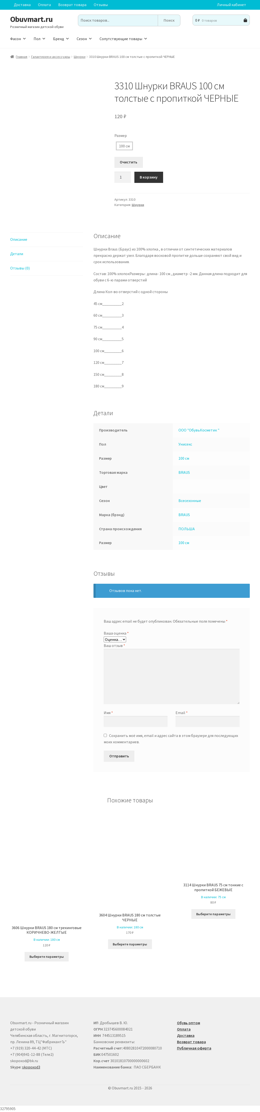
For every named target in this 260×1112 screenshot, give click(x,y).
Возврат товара (72, 4)
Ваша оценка (116, 633)
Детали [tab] (16, 253)
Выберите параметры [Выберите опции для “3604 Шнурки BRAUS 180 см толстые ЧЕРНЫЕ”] (130, 944)
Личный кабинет (231, 4)
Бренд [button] (61, 38)
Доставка (22, 4)
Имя (108, 712)
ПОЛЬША (186, 528)
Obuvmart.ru (31, 19)
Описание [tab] (18, 239)
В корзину (149, 177)
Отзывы (101, 4)
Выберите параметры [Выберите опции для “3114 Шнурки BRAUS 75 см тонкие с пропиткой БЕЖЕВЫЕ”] (213, 914)
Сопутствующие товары (124, 38)
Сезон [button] (84, 38)
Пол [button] (40, 38)
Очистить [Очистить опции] (128, 162)
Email (182, 712)
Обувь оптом (188, 1022)
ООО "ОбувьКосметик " (198, 430)
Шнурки (79, 56)
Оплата (44, 4)
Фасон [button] (18, 38)
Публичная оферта (194, 1048)
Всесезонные (189, 500)
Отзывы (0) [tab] (20, 268)
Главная (21, 56)
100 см (124, 145)
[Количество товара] (122, 177)
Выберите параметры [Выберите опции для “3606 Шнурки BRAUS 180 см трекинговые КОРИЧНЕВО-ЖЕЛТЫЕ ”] (46, 956)
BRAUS (184, 472)
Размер (120, 135)
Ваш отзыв (114, 645)
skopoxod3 (31, 1067)
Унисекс (185, 444)
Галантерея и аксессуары (50, 56)
